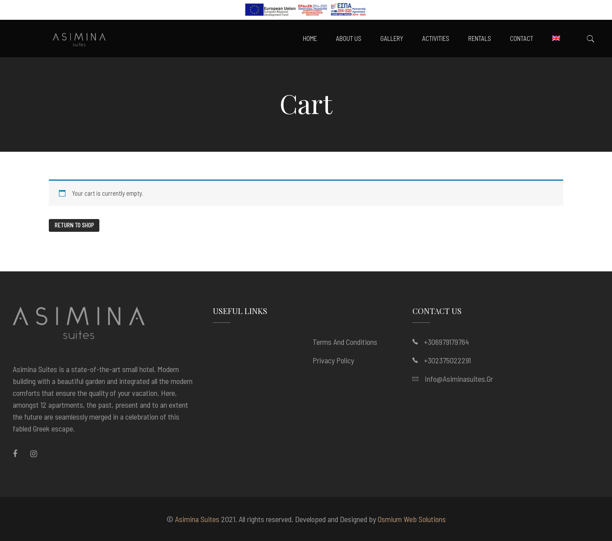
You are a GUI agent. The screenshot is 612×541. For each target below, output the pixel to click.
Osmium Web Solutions (412, 519)
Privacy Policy (333, 360)
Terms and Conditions (345, 342)
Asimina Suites (197, 519)
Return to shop (74, 225)
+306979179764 (446, 342)
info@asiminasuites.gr (459, 379)
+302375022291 (447, 360)
